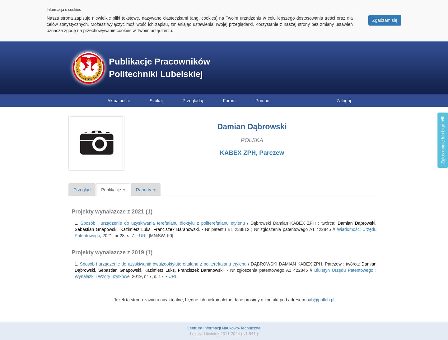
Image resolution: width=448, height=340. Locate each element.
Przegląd (82, 189)
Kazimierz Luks (135, 229)
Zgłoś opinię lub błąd (442, 140)
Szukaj (156, 100)
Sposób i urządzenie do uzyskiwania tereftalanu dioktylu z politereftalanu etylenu (163, 223)
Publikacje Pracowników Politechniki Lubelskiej (159, 68)
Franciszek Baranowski (176, 229)
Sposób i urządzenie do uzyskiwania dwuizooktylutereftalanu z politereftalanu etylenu (163, 263)
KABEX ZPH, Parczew (252, 152)
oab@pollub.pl (320, 299)
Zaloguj (344, 100)
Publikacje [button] (113, 189)
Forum (229, 100)
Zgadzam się (384, 20)
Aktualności (118, 100)
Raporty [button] (146, 189)
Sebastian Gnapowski (96, 229)
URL (143, 235)
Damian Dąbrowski (356, 223)
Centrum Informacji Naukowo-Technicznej (224, 328)
